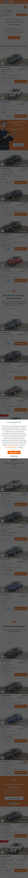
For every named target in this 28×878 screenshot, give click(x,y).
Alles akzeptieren (14, 452)
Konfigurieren (14, 456)
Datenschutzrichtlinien (11, 447)
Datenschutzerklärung (13, 445)
